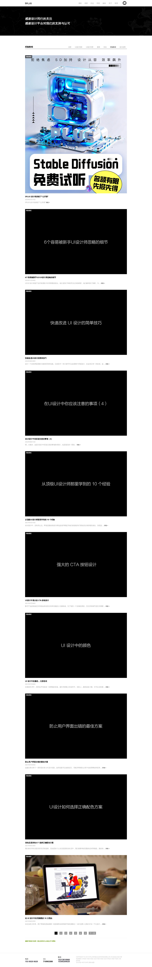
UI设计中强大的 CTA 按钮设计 (37, 600)
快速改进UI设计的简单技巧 (36, 358)
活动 (104, 47)
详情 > (48, 202)
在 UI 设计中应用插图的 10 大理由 (38, 918)
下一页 (92, 933)
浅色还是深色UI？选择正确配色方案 (39, 842)
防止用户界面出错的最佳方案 (36, 762)
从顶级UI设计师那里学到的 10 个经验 (40, 519)
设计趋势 (123, 47)
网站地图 (92, 962)
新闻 (98, 47)
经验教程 (113, 47)
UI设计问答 (89, 47)
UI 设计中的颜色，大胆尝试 (36, 681)
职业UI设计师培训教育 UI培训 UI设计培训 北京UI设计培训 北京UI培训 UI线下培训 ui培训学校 (99, 958)
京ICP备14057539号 (82, 962)
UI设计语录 (78, 47)
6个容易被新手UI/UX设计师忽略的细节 (40, 277)
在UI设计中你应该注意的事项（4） (39, 439)
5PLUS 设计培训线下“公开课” (36, 196)
